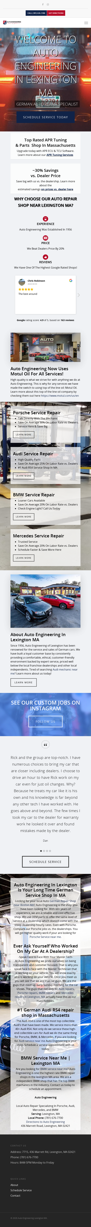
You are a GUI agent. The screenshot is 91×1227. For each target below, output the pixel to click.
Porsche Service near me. (46, 937)
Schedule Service (21, 1190)
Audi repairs (66, 989)
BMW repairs (47, 993)
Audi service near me (32, 1041)
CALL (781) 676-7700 (36, 13)
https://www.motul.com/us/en (60, 395)
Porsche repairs (28, 993)
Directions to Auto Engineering (45, 1122)
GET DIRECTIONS (56, 13)
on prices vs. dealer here (57, 189)
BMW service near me (54, 1069)
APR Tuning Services (59, 155)
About (14, 1185)
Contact (15, 1195)
